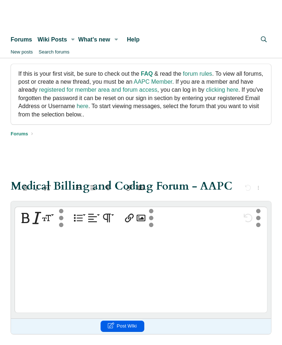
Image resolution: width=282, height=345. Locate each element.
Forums (21, 39)
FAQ (147, 74)
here (82, 106)
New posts (22, 52)
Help (133, 39)
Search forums (54, 52)
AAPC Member (153, 82)
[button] (73, 40)
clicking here (222, 90)
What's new (94, 39)
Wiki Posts (52, 39)
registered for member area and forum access (98, 90)
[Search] (263, 40)
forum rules (197, 74)
